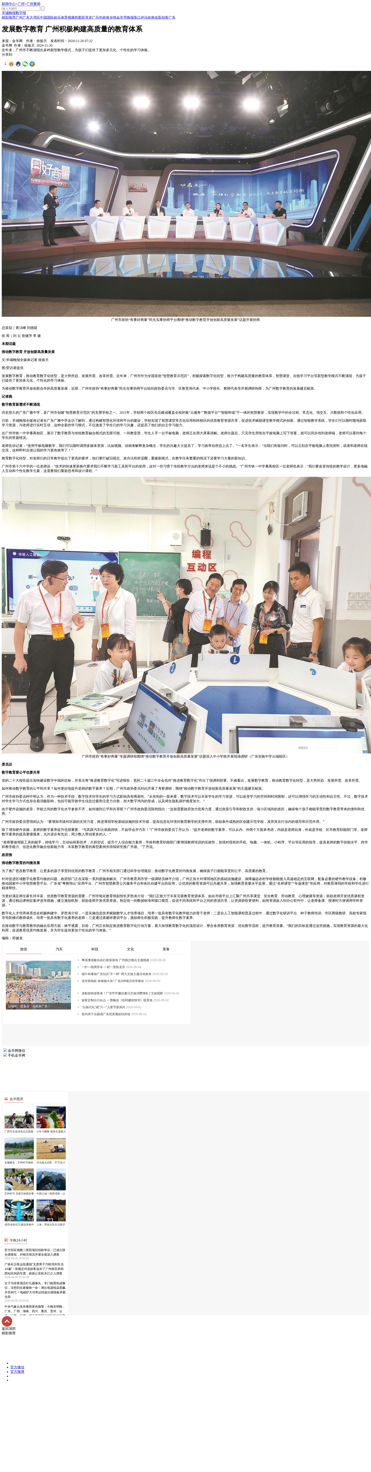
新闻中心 (9, 4)
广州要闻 (33, 4)
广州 (21, 4)
